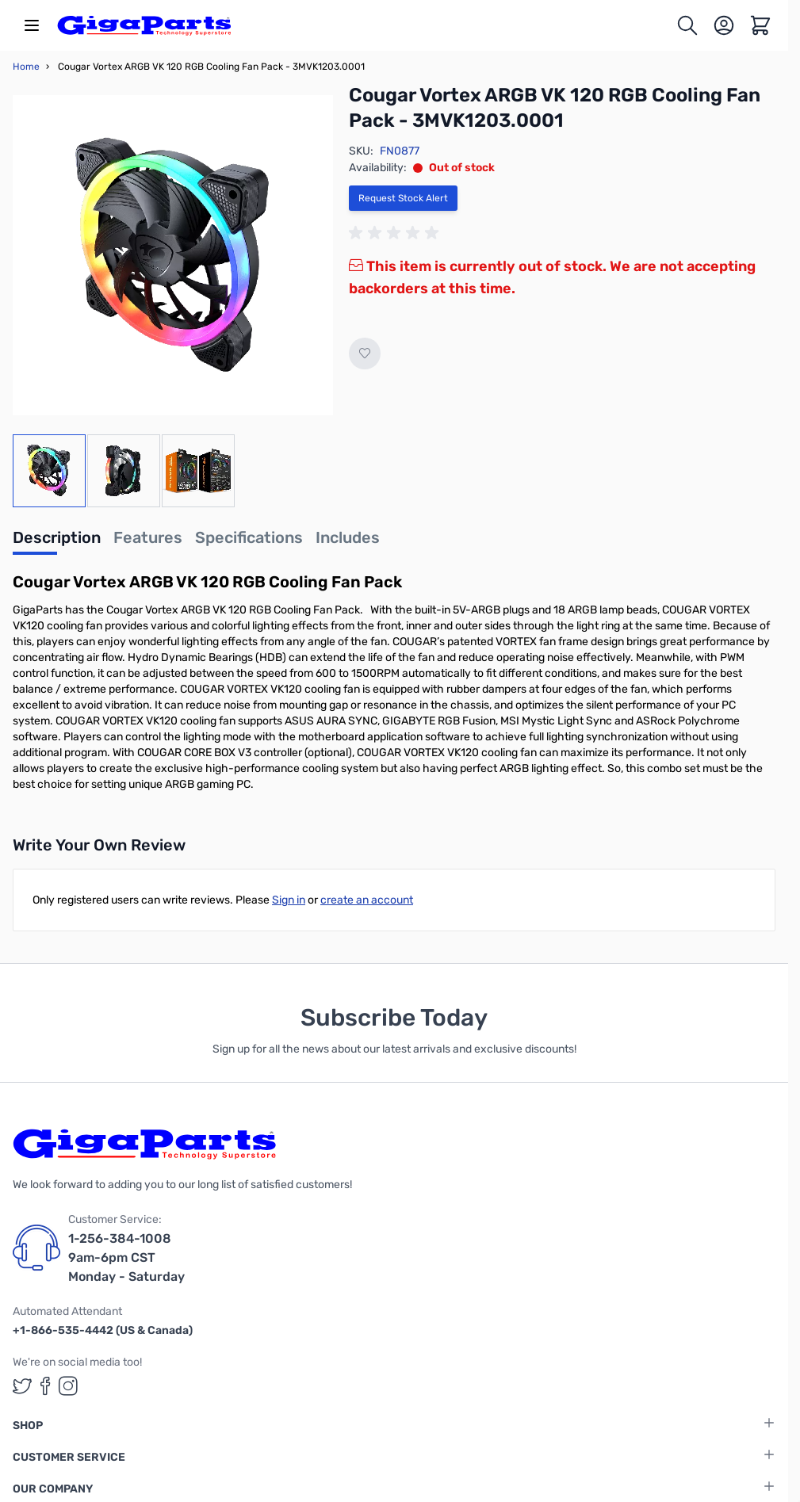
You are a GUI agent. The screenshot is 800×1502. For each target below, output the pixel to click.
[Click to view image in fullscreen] (173, 255)
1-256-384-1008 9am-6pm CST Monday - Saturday (126, 1257)
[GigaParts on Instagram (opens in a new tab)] (68, 1386)
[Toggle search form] (687, 25)
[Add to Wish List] (365, 353)
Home (26, 66)
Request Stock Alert (403, 198)
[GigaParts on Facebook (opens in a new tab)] (45, 1386)
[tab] (57, 542)
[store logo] (144, 25)
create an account (366, 900)
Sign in (288, 900)
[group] (396, 233)
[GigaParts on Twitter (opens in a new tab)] (22, 1386)
